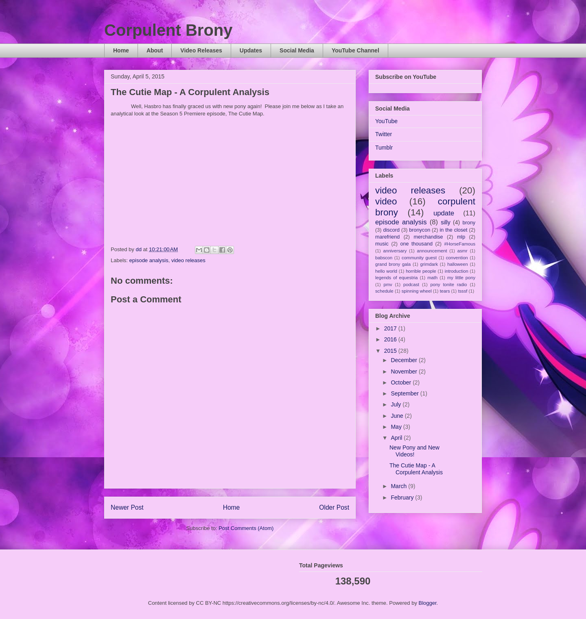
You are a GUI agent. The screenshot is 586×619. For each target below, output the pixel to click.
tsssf (462, 291)
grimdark (429, 264)
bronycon (419, 230)
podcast (411, 284)
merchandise (428, 237)
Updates (251, 50)
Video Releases (201, 50)
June (398, 416)
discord (391, 230)
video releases (188, 260)
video (386, 201)
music (382, 244)
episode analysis (148, 260)
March (399, 486)
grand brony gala (393, 264)
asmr (462, 250)
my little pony (461, 277)
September (405, 393)
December (404, 360)
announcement (432, 250)
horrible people (421, 271)
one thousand (416, 244)
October (402, 382)
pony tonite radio (448, 284)
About (154, 50)
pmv (388, 284)
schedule (384, 291)
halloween (457, 264)
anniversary (395, 250)
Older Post (334, 507)
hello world (386, 271)
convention (457, 257)
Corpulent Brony (168, 30)
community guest (419, 257)
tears (445, 291)
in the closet (453, 230)
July (396, 404)
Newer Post (127, 507)
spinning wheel (417, 291)
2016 (391, 339)
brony (469, 223)
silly (445, 222)
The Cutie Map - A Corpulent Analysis (416, 469)
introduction (456, 271)
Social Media (297, 50)
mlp (461, 237)
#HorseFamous (459, 243)
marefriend (387, 237)
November (404, 371)
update (443, 213)
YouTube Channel (355, 50)
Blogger (428, 603)
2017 (391, 328)
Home (121, 50)
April (397, 437)
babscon (383, 257)
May (397, 427)
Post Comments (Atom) (246, 528)
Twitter (383, 134)
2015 (391, 351)
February (403, 497)
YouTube (386, 121)
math (432, 277)
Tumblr (384, 147)
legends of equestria (396, 277)
